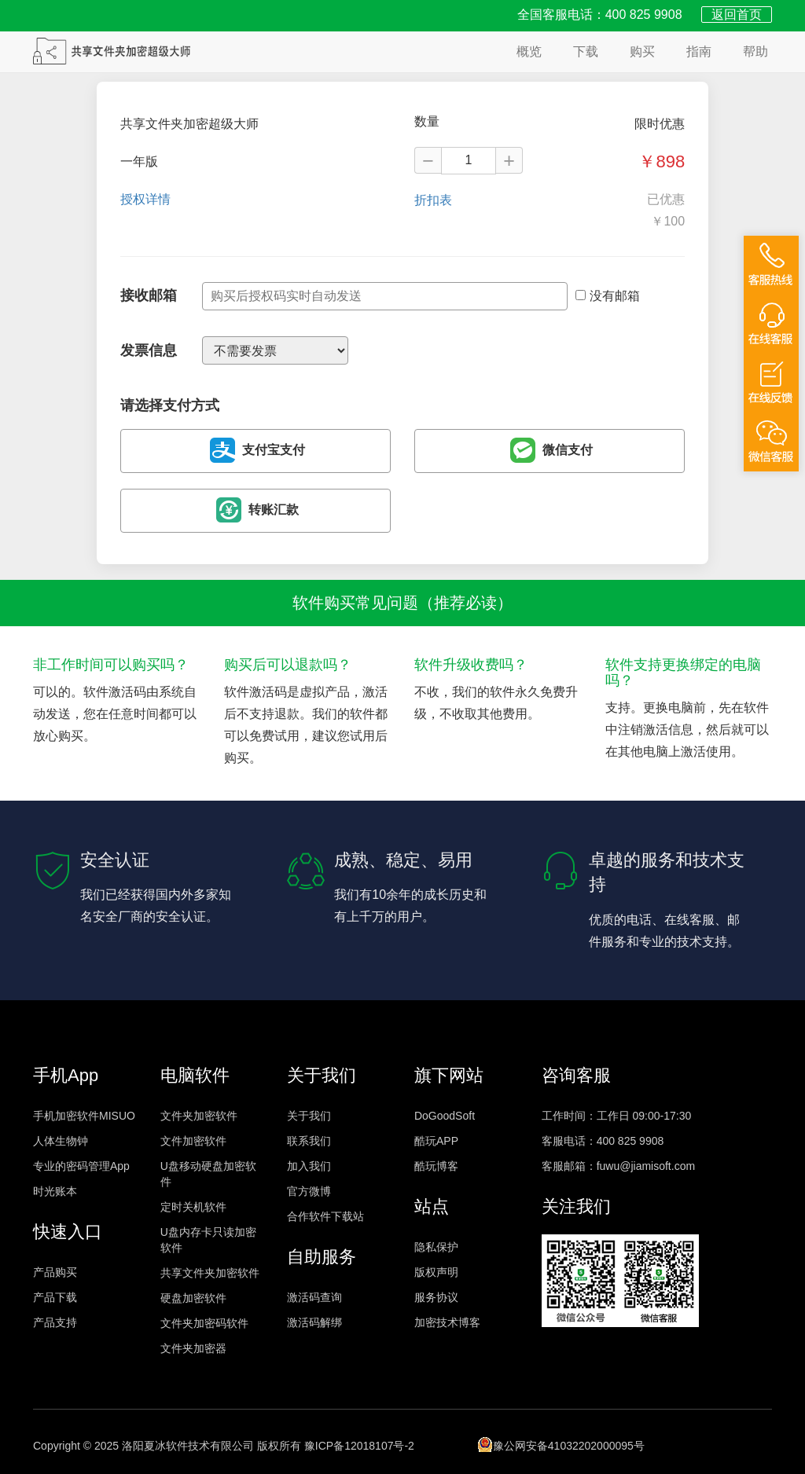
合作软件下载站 (325, 1216)
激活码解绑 (314, 1322)
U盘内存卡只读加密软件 (208, 1240)
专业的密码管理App (81, 1166)
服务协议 (436, 1297)
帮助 (755, 51)
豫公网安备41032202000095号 (561, 1444)
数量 (426, 121)
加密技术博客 (447, 1322)
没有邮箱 (607, 295)
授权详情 (145, 199)
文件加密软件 (193, 1141)
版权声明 (436, 1272)
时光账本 (55, 1191)
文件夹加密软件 (198, 1115)
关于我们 (309, 1115)
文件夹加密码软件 (204, 1323)
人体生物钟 (60, 1141)
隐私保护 (436, 1247)
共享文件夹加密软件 (209, 1273)
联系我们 (309, 1141)
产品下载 (55, 1297)
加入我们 (309, 1166)
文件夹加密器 (193, 1348)
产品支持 (55, 1322)
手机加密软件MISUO (84, 1115)
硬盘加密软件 (193, 1298)
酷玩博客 (436, 1166)
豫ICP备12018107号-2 (359, 1445)
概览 (529, 51)
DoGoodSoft (444, 1115)
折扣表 (433, 200)
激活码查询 (314, 1297)
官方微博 (309, 1191)
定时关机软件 (193, 1207)
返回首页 (736, 14)
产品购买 (55, 1272)
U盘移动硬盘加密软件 (208, 1174)
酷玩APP (436, 1141)
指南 (698, 51)
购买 (642, 51)
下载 (585, 51)
